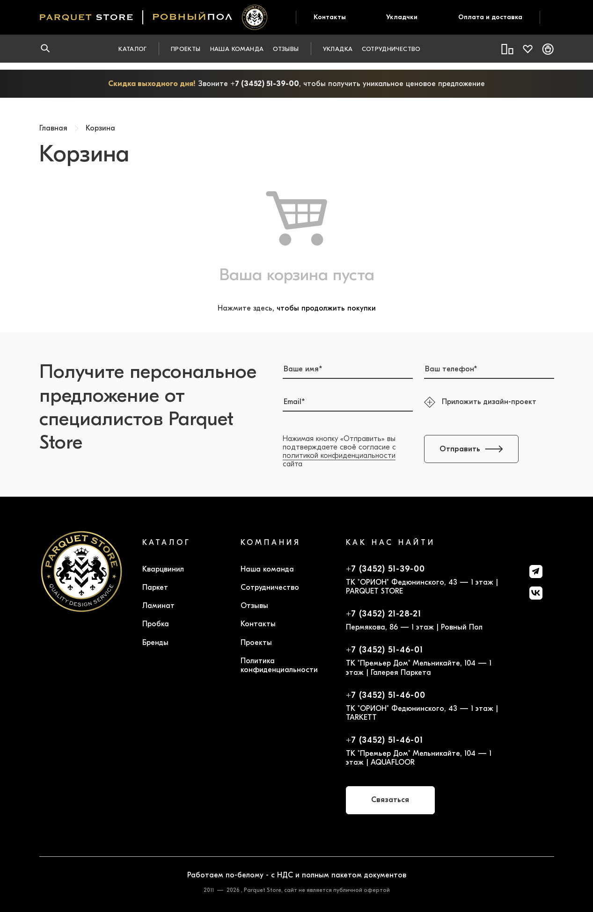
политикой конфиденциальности (339, 455)
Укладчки (401, 17)
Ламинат (158, 605)
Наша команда (237, 48)
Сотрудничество (391, 48)
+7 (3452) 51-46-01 (384, 650)
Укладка (338, 48)
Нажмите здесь (245, 308)
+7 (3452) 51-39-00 (264, 84)
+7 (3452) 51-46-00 (385, 695)
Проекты (186, 48)
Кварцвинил (163, 569)
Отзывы (286, 48)
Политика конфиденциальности (279, 665)
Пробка (155, 624)
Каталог (132, 48)
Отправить (471, 449)
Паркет (155, 587)
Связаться (390, 800)
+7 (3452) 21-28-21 (383, 614)
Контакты (330, 17)
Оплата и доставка (490, 17)
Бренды (155, 642)
